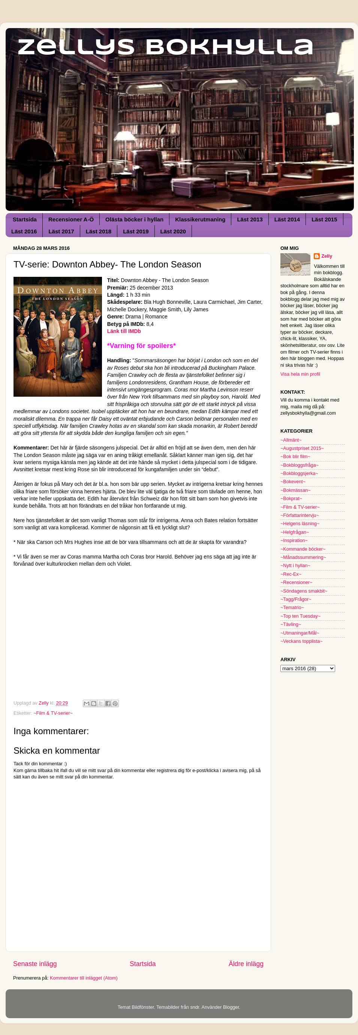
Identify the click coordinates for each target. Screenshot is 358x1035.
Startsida (25, 219)
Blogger (231, 1007)
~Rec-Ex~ (290, 574)
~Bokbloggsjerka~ (299, 473)
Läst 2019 (135, 231)
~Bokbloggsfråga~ (299, 465)
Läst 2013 (249, 219)
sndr (194, 1007)
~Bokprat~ (291, 498)
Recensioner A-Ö (71, 219)
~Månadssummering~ (303, 557)
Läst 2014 (287, 219)
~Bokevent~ (293, 481)
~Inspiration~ (294, 540)
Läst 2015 (324, 219)
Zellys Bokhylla (166, 48)
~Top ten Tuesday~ (300, 616)
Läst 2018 (98, 231)
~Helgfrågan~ (294, 532)
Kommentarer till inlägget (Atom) (84, 978)
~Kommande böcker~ (302, 549)
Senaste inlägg (35, 964)
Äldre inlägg (246, 964)
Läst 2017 (61, 231)
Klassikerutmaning (200, 219)
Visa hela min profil (300, 374)
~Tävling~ (290, 624)
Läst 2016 (24, 231)
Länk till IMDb (124, 331)
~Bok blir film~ (295, 456)
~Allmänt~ (291, 440)
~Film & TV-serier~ (53, 713)
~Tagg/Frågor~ (296, 599)
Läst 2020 (173, 231)
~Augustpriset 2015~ (302, 448)
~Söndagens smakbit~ (303, 591)
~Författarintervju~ (299, 515)
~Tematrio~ (292, 607)
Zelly (326, 256)
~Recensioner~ (296, 582)
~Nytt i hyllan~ (295, 565)
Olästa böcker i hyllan (134, 219)
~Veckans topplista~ (301, 641)
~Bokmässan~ (295, 490)
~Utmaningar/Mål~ (299, 633)
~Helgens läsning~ (299, 523)
